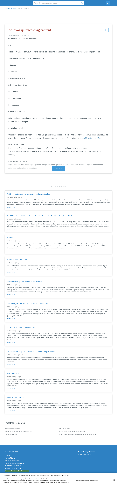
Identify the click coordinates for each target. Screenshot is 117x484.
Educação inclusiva (11, 434)
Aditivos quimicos (23, 8)
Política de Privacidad (12, 460)
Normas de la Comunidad (13, 466)
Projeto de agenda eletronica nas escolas (72, 431)
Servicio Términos (10, 458)
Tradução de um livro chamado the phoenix (19, 431)
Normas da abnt (64, 428)
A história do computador (13, 428)
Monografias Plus (10, 8)
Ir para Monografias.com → (87, 452)
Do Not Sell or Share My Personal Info (17, 471)
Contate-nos (9, 455)
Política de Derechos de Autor (14, 463)
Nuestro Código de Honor (13, 468)
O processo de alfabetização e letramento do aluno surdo (77, 434)
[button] (106, 30)
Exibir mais (58, 168)
